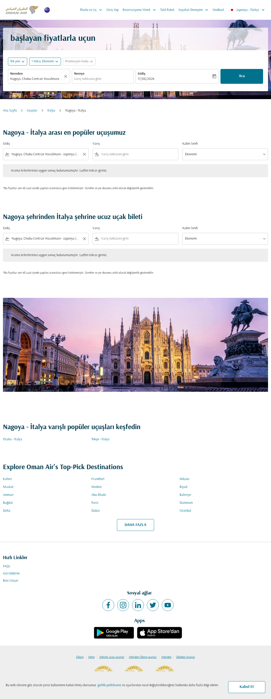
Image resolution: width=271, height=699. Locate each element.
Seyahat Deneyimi (194, 10)
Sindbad (218, 10)
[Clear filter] (84, 154)
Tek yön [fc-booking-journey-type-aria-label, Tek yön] (15, 61)
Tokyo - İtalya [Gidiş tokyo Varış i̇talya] (100, 439)
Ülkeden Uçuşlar (185, 657)
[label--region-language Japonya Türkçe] (247, 10)
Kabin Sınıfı (190, 144)
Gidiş (141, 74)
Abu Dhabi (98, 495)
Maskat (8, 487)
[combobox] (36, 79)
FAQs (6, 566)
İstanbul (185, 511)
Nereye (79, 74)
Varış (96, 144)
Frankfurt (98, 479)
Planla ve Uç (92, 10)
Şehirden (166, 657)
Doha (6, 511)
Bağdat (8, 503)
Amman (8, 495)
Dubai (95, 511)
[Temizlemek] (66, 76)
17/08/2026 (146, 79)
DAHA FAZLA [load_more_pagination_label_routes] (135, 525)
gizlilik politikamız (109, 685)
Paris (94, 503)
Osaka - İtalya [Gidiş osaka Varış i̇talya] (12, 439)
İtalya (51, 110)
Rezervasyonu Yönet (140, 10)
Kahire (7, 479)
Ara (242, 76)
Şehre (91, 657)
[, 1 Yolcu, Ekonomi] (42, 61)
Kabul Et (247, 687)
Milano (184, 479)
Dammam (186, 503)
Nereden (16, 74)
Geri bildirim (11, 573)
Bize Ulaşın (10, 581)
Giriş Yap (113, 10)
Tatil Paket (167, 10)
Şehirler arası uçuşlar (111, 657)
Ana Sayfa (10, 110)
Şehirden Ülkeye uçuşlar (143, 657)
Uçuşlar (32, 110)
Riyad (183, 487)
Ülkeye (79, 657)
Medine (96, 487)
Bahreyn (185, 495)
